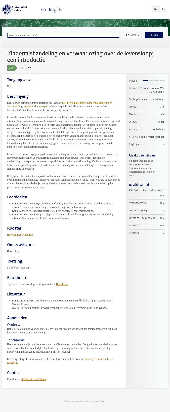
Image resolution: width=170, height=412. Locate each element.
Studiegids (51, 10)
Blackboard (62, 284)
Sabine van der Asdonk (33, 379)
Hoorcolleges (14, 234)
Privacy (90, 401)
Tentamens (27, 234)
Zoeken (154, 35)
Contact (101, 401)
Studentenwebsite (74, 401)
